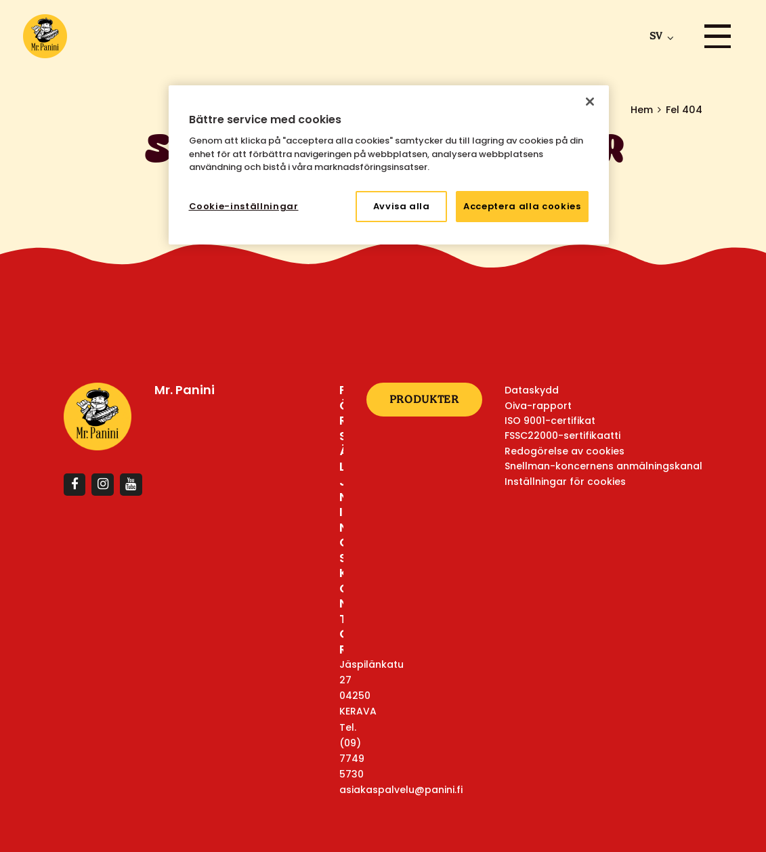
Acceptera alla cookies (521, 206)
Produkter (424, 399)
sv (656, 36)
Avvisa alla (401, 206)
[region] (389, 164)
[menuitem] (658, 35)
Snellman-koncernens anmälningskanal (603, 466)
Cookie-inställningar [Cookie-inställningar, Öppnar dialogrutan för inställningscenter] (244, 206)
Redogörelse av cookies (564, 451)
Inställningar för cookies (565, 481)
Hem (642, 109)
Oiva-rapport (538, 405)
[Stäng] (590, 101)
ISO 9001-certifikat (550, 420)
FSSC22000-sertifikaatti (562, 435)
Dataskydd (532, 390)
